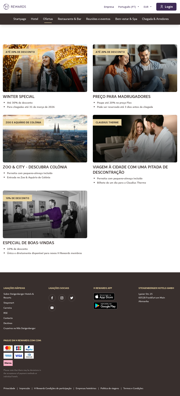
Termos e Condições (134, 388)
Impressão (25, 388)
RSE (6, 313)
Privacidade (10, 388)
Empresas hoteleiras (87, 388)
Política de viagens (111, 388)
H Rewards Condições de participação (54, 388)
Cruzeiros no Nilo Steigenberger (20, 328)
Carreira (8, 308)
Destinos (8, 323)
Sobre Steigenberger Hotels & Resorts (19, 296)
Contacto (8, 318)
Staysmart (9, 303)
